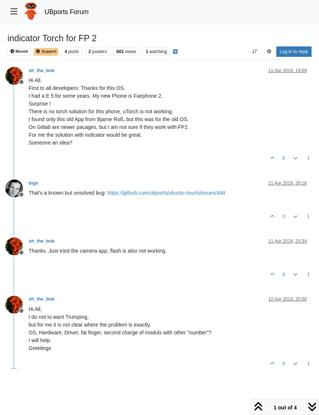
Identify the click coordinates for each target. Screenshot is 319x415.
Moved (19, 51)
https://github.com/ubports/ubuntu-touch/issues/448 (166, 193)
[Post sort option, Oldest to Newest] (255, 51)
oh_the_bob (41, 70)
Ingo (33, 183)
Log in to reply (294, 51)
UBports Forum (67, 12)
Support (46, 51)
